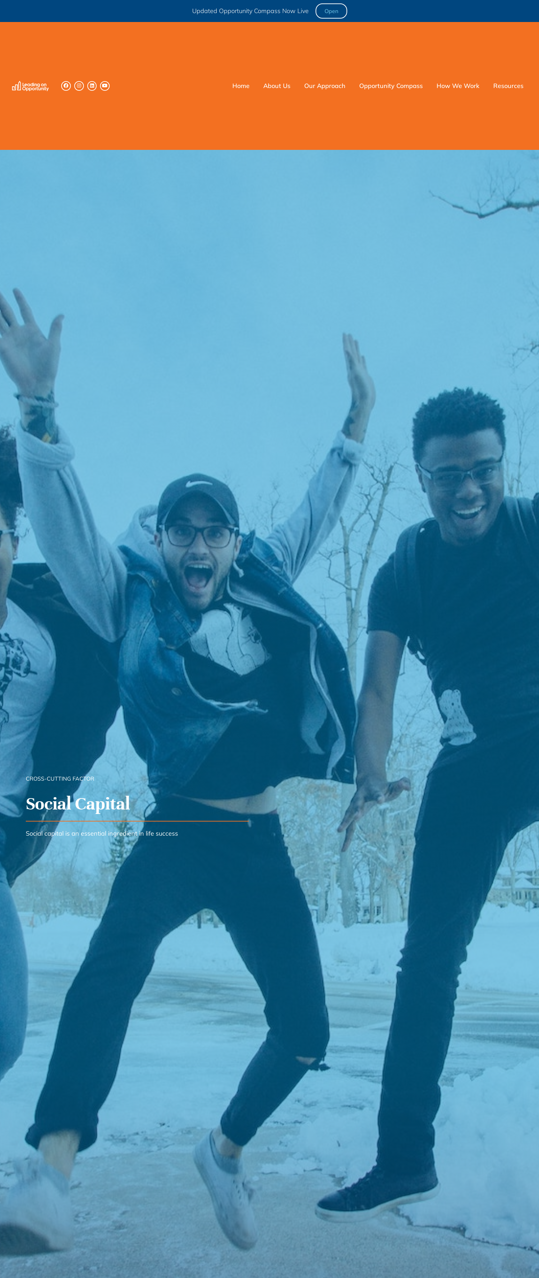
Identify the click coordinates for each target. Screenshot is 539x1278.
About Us (276, 86)
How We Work (458, 86)
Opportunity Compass (391, 86)
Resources (508, 86)
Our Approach (324, 86)
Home (241, 86)
